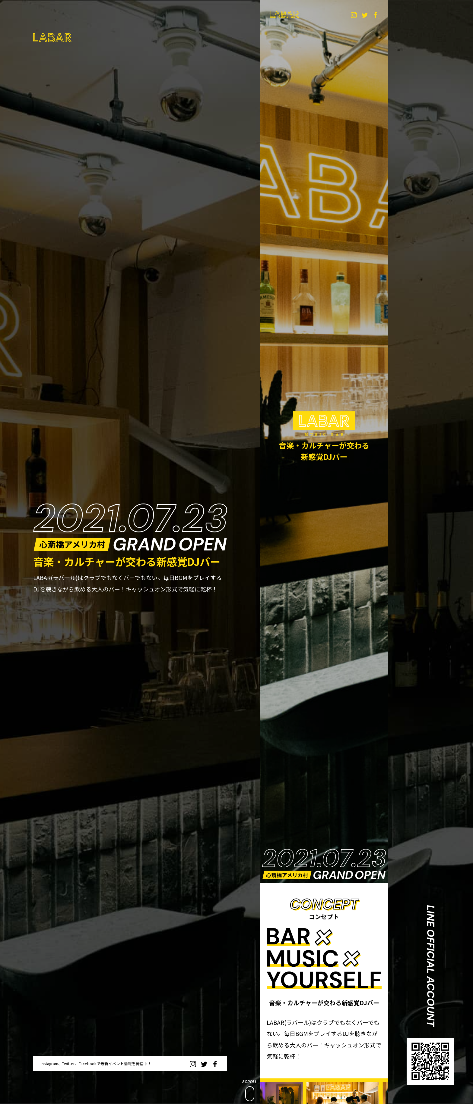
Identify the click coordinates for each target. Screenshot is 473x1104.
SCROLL (249, 1090)
